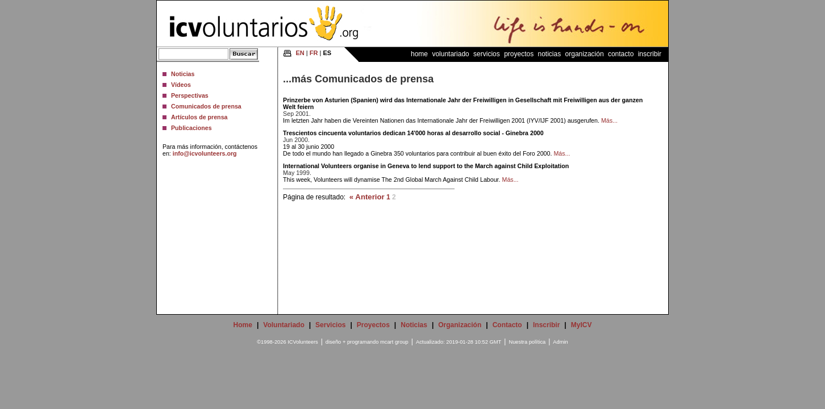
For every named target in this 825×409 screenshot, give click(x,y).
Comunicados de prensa (206, 106)
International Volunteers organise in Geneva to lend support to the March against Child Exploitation (426, 165)
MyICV (581, 325)
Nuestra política (527, 342)
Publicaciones (191, 127)
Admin (560, 342)
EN (300, 52)
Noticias (182, 73)
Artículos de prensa (199, 117)
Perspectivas (190, 95)
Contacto (621, 54)
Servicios (486, 54)
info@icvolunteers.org (205, 153)
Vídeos (181, 84)
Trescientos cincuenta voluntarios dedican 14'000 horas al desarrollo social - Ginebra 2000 (413, 133)
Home (419, 54)
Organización (584, 54)
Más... (609, 120)
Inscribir (649, 54)
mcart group (394, 342)
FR (314, 52)
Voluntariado (450, 54)
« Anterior (367, 197)
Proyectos (519, 54)
